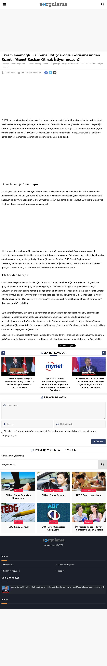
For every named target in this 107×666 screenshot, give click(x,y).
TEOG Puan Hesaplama (89, 495)
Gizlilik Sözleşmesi (66, 565)
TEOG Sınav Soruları (18, 526)
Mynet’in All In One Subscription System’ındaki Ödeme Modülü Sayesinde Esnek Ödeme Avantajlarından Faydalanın (55, 384)
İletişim (61, 571)
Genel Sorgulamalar (19, 64)
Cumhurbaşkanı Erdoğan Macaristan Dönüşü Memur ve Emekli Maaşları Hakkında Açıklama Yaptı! (19, 383)
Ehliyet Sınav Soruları (53, 495)
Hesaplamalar (89, 490)
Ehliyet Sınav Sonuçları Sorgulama (18, 497)
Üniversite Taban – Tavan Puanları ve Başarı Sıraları (89, 528)
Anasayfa (5, 64)
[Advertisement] (53, 30)
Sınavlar (18, 490)
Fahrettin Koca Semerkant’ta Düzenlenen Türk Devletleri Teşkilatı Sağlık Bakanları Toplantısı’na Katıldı (90, 383)
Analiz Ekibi (9, 72)
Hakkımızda (8, 565)
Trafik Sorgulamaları (53, 490)
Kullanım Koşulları (11, 571)
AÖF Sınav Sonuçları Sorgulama (53, 528)
